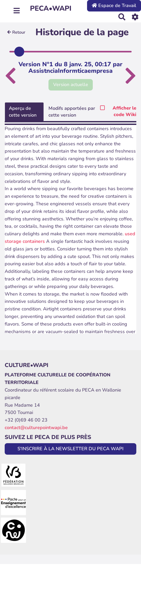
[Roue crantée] (135, 16)
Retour (16, 32)
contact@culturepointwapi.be (36, 427)
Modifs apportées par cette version (71, 111)
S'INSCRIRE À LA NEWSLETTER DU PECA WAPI (70, 449)
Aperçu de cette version (22, 111)
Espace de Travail (114, 5)
